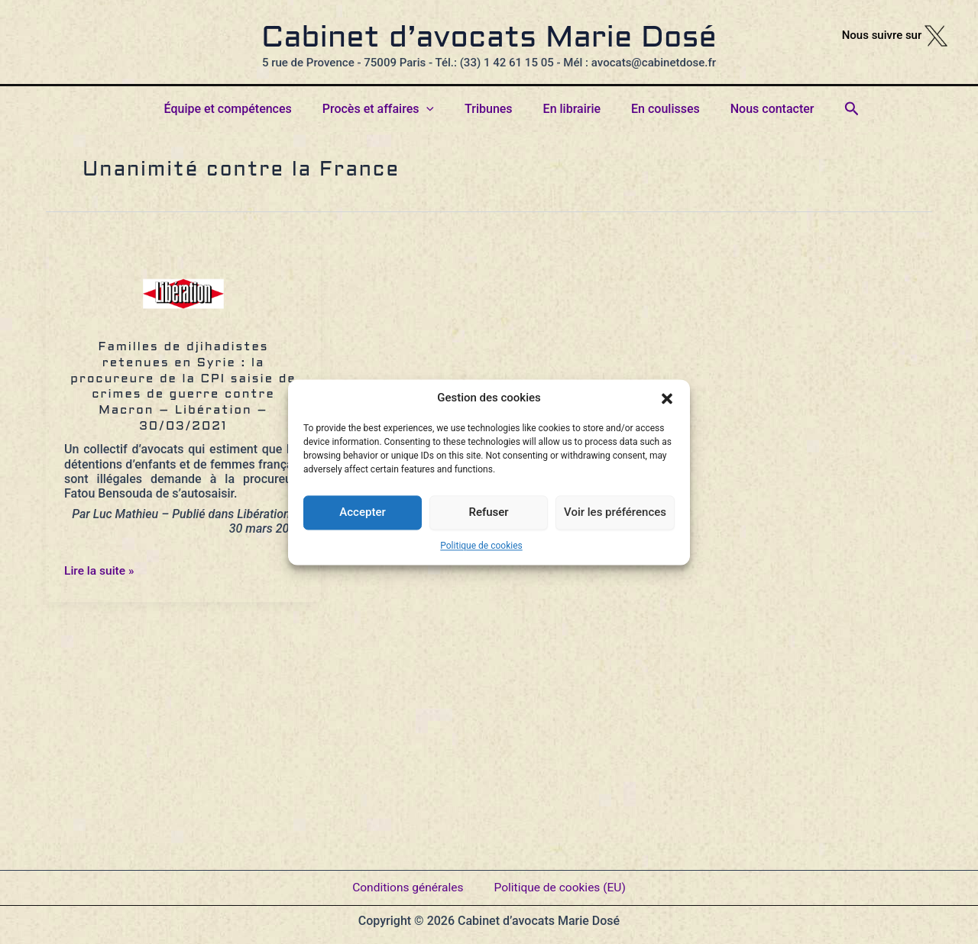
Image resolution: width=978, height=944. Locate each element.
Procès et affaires (387, 109)
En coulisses (656, 108)
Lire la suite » (100, 570)
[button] (667, 398)
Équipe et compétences (243, 108)
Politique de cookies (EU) (562, 882)
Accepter (362, 512)
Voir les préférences (615, 512)
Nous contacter (757, 108)
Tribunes (492, 108)
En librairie (568, 108)
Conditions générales (405, 882)
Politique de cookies (481, 545)
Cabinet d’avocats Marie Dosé (489, 39)
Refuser (488, 512)
